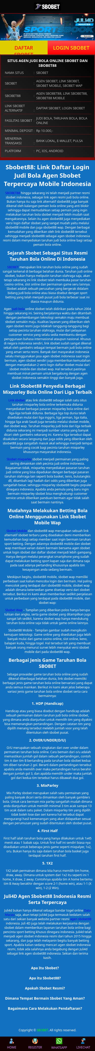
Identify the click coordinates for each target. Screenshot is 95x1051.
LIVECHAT (83, 1043)
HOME (11, 1043)
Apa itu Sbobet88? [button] (45, 978)
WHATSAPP (59, 1044)
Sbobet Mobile (16, 531)
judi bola (18, 309)
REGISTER (35, 1043)
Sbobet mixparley (19, 459)
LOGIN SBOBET (71, 47)
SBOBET (12, 267)
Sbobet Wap (14, 610)
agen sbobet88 (80, 919)
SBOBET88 (12, 193)
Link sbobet (16, 400)
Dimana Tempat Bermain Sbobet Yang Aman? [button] (45, 998)
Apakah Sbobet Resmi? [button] (45, 988)
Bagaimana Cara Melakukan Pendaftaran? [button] (45, 1008)
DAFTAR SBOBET (23, 49)
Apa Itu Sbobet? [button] (45, 967)
